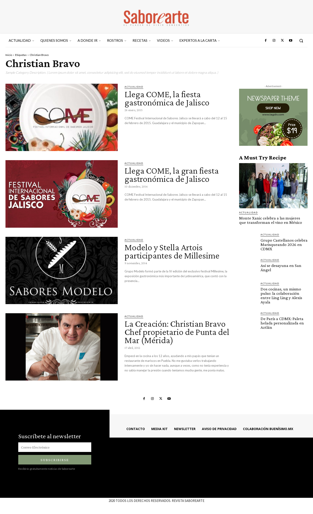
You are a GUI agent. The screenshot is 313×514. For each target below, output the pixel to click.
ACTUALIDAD (134, 86)
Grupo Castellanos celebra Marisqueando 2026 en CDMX (284, 244)
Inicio (8, 55)
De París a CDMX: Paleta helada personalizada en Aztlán (282, 323)
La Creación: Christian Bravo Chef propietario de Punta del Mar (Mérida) (177, 331)
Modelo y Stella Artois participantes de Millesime (172, 251)
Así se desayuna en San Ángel (281, 267)
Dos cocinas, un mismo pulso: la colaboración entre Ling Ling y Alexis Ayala (281, 295)
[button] (301, 40)
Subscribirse (55, 460)
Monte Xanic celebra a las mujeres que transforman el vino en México (270, 220)
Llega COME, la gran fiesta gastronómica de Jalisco (172, 174)
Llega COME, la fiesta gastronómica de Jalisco (167, 98)
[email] (54, 447)
